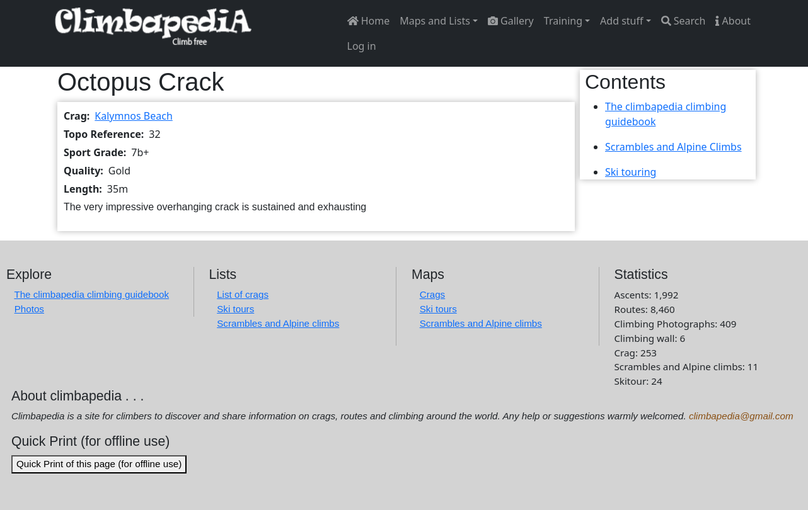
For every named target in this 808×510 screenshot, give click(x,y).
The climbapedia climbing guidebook (91, 294)
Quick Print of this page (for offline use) (99, 463)
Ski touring (630, 172)
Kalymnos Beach (134, 116)
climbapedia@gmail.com (741, 416)
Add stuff (621, 21)
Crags (433, 294)
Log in (361, 46)
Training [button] (563, 21)
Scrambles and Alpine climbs (278, 323)
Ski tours (235, 308)
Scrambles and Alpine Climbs (673, 147)
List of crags (242, 294)
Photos (29, 308)
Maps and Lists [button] (435, 21)
